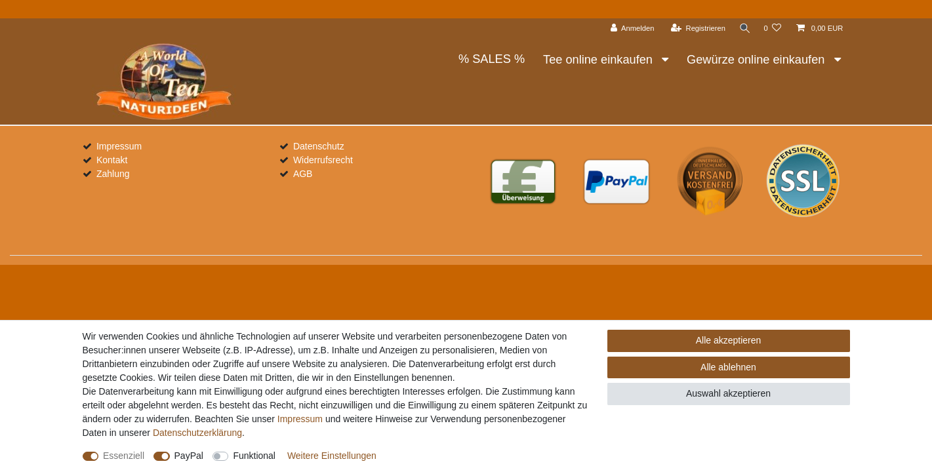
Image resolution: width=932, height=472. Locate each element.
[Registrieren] (695, 28)
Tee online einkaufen (599, 59)
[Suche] (743, 28)
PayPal (188, 455)
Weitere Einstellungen (331, 455)
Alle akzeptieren (728, 340)
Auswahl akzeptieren (728, 393)
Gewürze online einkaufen (757, 59)
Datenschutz (318, 146)
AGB (303, 173)
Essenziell (123, 455)
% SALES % (491, 59)
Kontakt (111, 160)
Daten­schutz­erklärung (197, 432)
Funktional (254, 455)
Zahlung (113, 173)
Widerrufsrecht (323, 160)
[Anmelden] (630, 28)
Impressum (119, 146)
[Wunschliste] (772, 28)
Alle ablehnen (728, 367)
